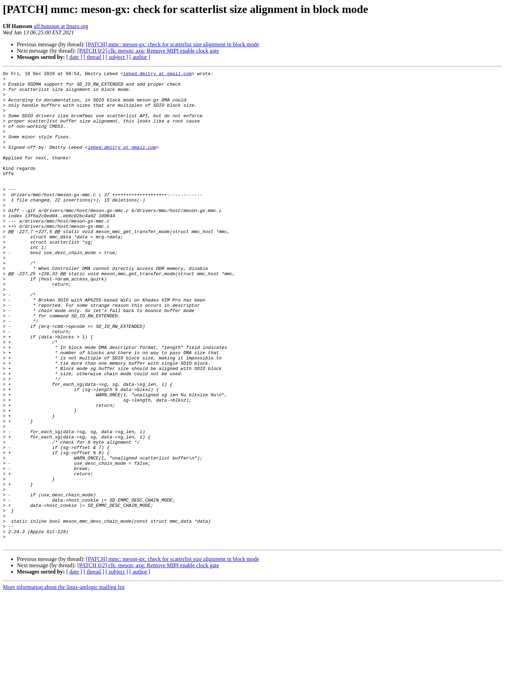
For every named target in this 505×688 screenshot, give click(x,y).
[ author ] (139, 57)
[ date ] (74, 57)
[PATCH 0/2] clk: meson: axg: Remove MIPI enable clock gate (148, 51)
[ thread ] (93, 57)
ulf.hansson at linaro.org (61, 26)
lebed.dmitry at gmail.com (157, 74)
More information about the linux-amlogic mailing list (64, 682)
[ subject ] (117, 57)
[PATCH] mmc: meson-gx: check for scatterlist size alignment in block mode (172, 44)
